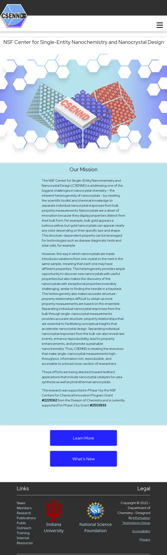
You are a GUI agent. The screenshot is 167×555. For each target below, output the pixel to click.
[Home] (9, 23)
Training (23, 533)
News (21, 503)
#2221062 (49, 400)
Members (24, 508)
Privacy (145, 539)
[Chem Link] (53, 510)
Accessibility (141, 531)
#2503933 (98, 405)
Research (24, 513)
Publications (26, 518)
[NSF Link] (95, 510)
